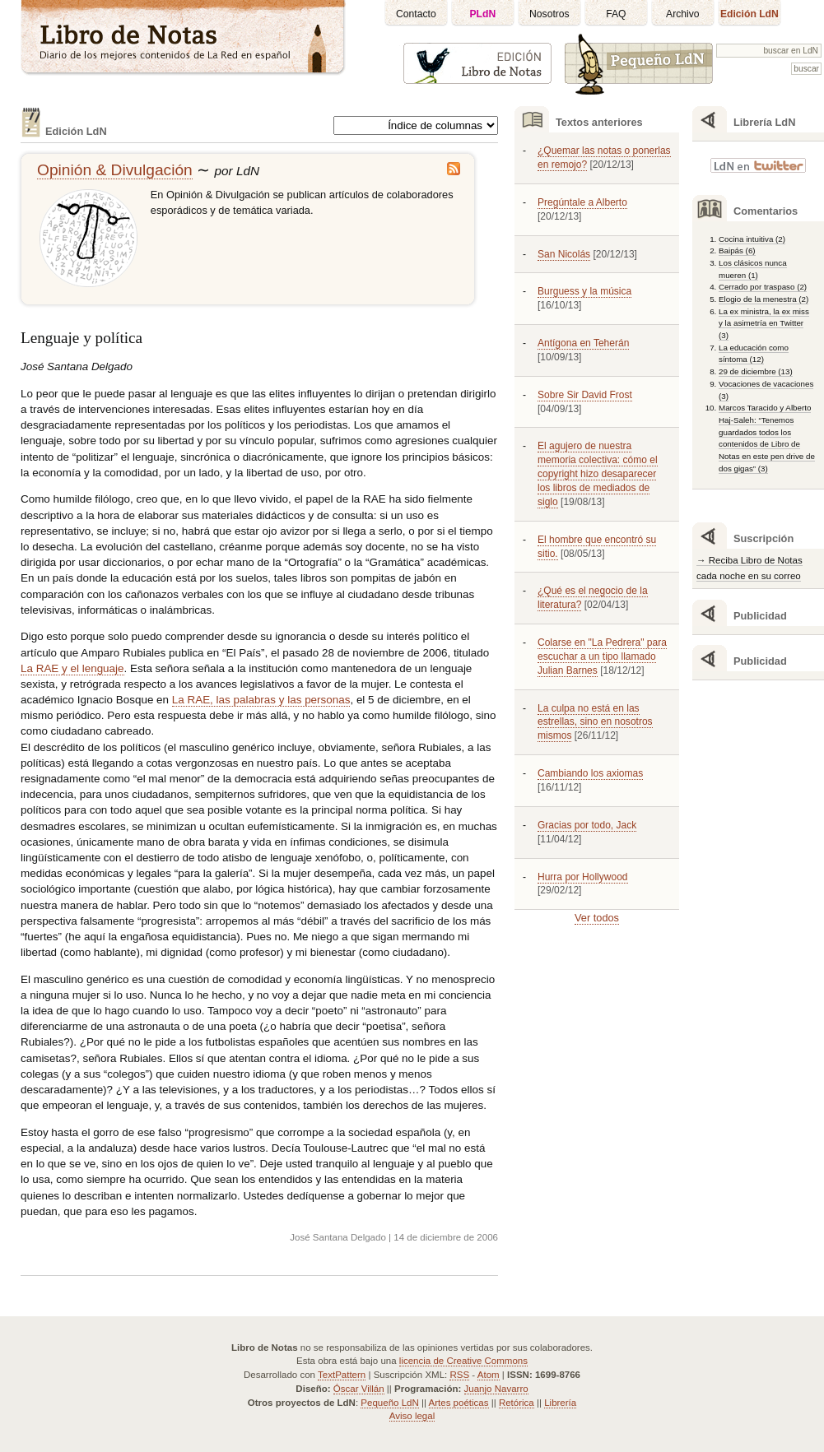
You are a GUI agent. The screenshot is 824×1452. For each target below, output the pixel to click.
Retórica (516, 1403)
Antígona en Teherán (583, 343)
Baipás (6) (737, 250)
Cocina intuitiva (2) (752, 239)
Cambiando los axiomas (590, 773)
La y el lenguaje (72, 668)
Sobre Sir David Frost (585, 395)
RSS (459, 1375)
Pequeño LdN (389, 1403)
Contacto (416, 14)
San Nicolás (564, 254)
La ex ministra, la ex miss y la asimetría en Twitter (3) (764, 323)
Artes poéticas (459, 1403)
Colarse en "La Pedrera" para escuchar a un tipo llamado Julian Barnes (602, 656)
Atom (488, 1375)
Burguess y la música (584, 291)
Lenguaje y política (81, 337)
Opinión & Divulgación (115, 170)
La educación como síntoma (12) (754, 353)
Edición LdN (749, 14)
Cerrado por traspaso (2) (763, 286)
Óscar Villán (358, 1389)
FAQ (616, 14)
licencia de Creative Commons (463, 1361)
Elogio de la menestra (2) (763, 299)
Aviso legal (412, 1416)
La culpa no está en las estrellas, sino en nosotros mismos (595, 722)
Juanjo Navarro (496, 1389)
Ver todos (597, 918)
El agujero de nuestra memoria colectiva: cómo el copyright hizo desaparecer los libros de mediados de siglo (598, 473)
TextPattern (341, 1375)
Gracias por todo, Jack (587, 825)
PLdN (483, 14)
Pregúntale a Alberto (582, 202)
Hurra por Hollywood (583, 877)
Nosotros (549, 14)
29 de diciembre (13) (756, 371)
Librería (560, 1403)
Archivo (683, 14)
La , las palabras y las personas (261, 700)
